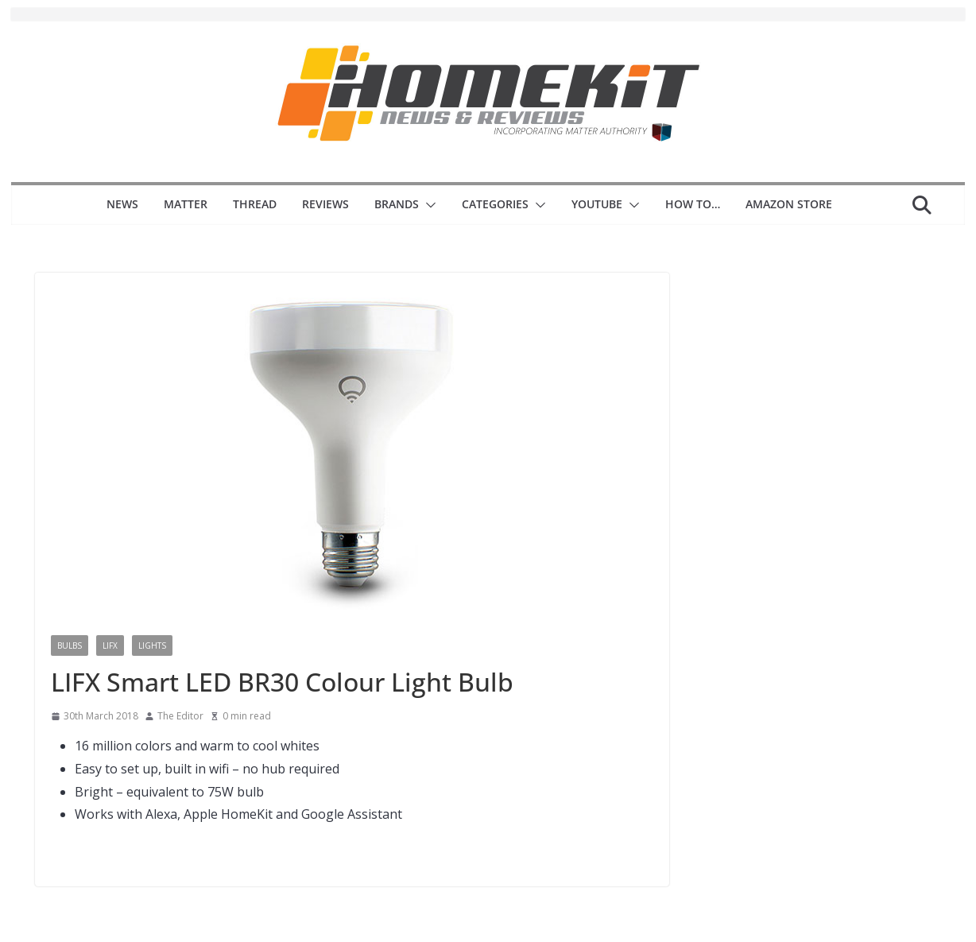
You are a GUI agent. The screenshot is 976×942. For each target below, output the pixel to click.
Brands (396, 203)
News (122, 203)
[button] (427, 205)
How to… (692, 203)
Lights (152, 645)
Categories (495, 203)
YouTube (596, 203)
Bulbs (69, 645)
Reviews (325, 203)
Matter (185, 203)
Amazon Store (789, 203)
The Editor (180, 716)
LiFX (110, 645)
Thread (255, 203)
